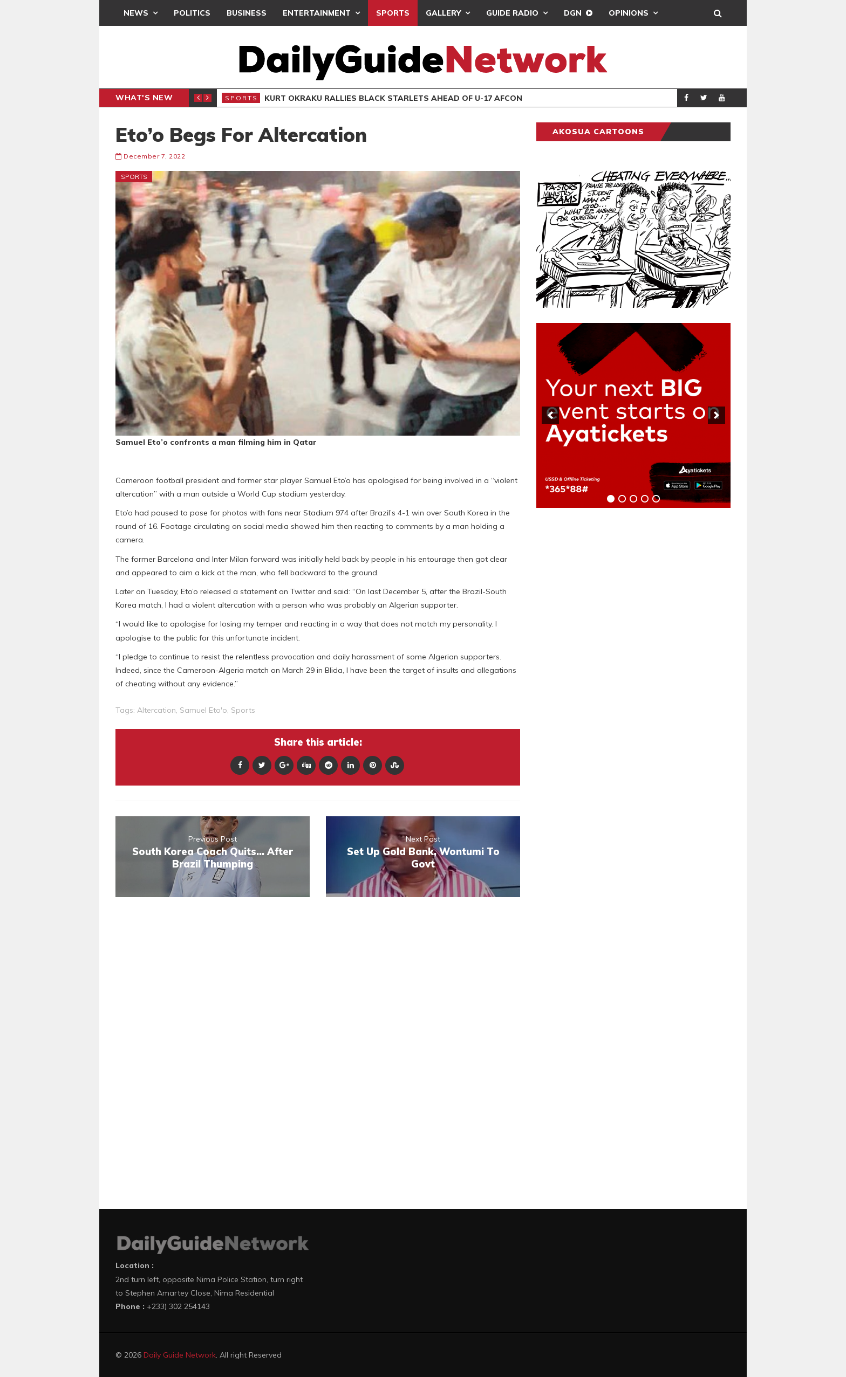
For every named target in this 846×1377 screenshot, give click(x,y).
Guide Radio (512, 13)
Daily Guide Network (180, 1355)
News (136, 13)
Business (247, 13)
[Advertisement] (617, 684)
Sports (393, 13)
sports (243, 710)
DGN (573, 13)
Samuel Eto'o (203, 710)
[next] (716, 415)
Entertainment (317, 13)
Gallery (443, 13)
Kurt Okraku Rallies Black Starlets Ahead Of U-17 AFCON (393, 98)
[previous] (550, 415)
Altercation (156, 710)
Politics (192, 13)
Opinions (629, 13)
